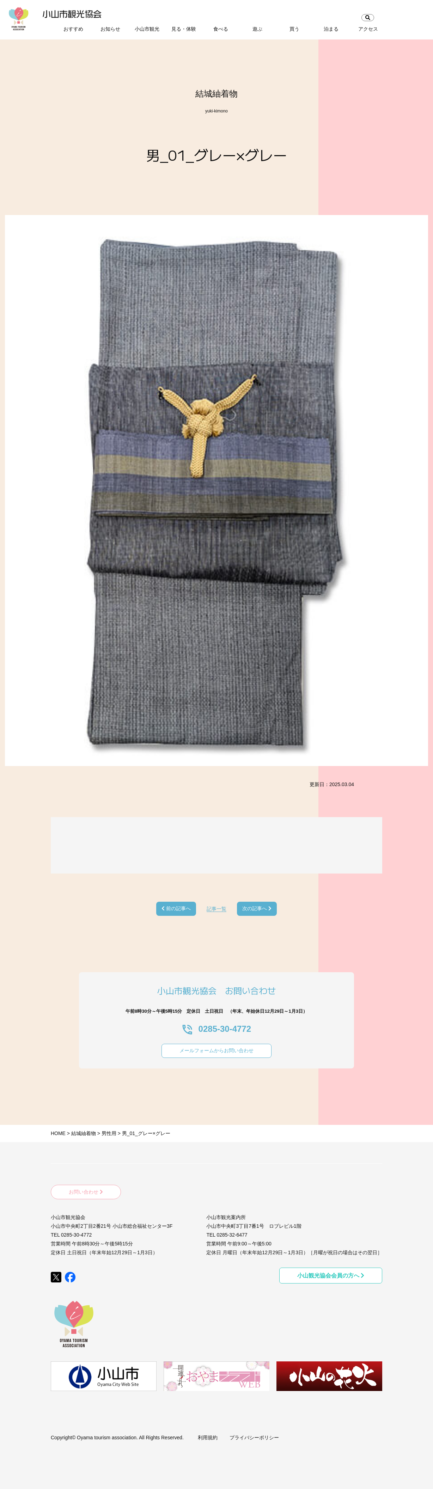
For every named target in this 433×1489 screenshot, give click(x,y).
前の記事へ (176, 908)
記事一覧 (216, 909)
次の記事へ (257, 908)
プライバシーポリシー (254, 1435)
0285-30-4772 (216, 1029)
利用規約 (208, 1435)
